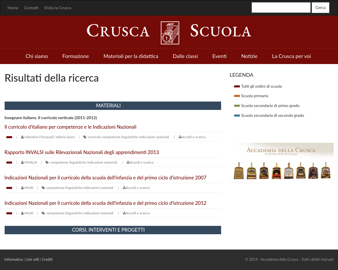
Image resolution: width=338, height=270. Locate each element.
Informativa (14, 259)
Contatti (31, 7)
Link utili (32, 259)
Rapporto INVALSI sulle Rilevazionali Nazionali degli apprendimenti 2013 (82, 152)
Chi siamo (37, 56)
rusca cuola (169, 31)
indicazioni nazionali (154, 137)
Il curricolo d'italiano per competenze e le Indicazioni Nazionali (71, 127)
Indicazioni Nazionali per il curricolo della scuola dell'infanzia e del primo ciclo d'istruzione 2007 (105, 178)
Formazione (75, 56)
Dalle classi (185, 56)
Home (13, 7)
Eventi (219, 56)
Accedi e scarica (192, 137)
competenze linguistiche (120, 137)
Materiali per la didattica (130, 56)
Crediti (47, 259)
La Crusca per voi (291, 56)
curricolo (94, 137)
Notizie (249, 56)
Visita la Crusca (57, 7)
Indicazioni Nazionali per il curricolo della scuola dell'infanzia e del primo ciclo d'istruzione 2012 (105, 203)
